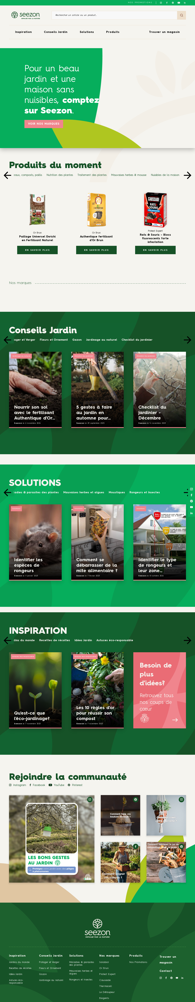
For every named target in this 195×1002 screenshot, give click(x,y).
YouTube (56, 785)
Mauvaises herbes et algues (83, 492)
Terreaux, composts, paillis (25, 175)
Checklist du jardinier (137, 340)
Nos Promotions (138, 962)
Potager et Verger (22, 340)
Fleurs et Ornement (54, 340)
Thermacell (105, 986)
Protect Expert (107, 974)
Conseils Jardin (55, 32)
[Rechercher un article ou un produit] (114, 15)
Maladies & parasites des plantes (34, 492)
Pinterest (75, 785)
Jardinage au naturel (101, 340)
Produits (112, 32)
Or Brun (104, 968)
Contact (166, 971)
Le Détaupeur (107, 992)
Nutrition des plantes (59, 175)
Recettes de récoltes (54, 640)
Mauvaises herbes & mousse (128, 175)
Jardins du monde (22, 640)
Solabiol (104, 962)
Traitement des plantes (92, 175)
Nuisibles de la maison (165, 175)
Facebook (37, 785)
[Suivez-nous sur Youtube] (179, 3)
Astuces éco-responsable (114, 640)
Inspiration (23, 32)
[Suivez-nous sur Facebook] (167, 3)
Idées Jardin (83, 640)
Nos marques (109, 956)
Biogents (104, 998)
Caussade (105, 980)
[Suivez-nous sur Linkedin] (185, 3)
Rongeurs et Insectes (145, 492)
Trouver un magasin (164, 32)
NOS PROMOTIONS (140, 2)
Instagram (17, 785)
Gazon (77, 340)
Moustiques (117, 492)
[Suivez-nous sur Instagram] (161, 3)
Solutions (87, 32)
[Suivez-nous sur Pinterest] (173, 3)
